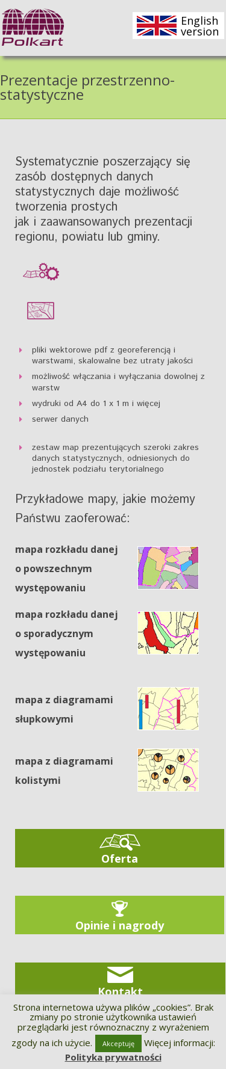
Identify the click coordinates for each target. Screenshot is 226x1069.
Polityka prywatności (113, 1057)
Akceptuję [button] (118, 1043)
